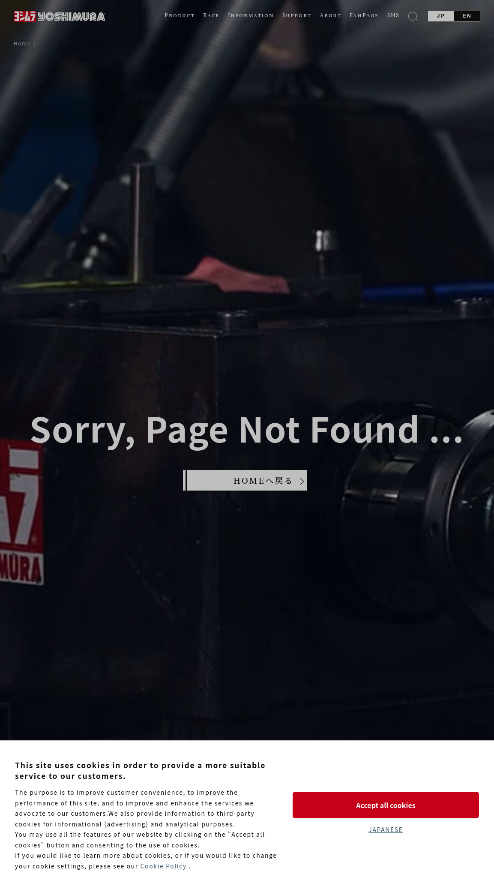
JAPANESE (385, 829)
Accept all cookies (385, 805)
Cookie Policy (164, 866)
